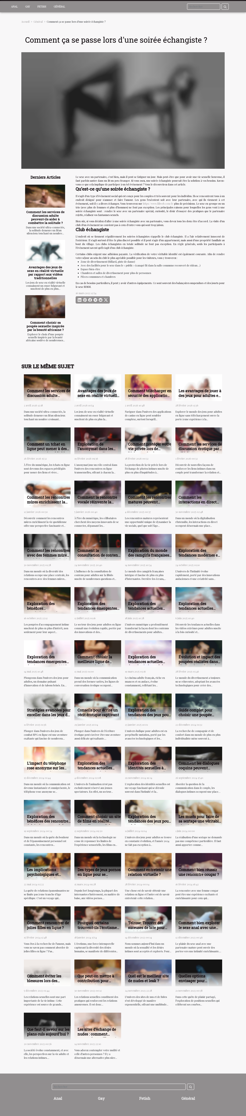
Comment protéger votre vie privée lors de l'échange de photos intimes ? (149, 451)
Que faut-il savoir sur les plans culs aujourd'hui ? (48, 1031)
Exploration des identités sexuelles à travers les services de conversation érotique (147, 770)
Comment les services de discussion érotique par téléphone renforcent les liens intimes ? (200, 451)
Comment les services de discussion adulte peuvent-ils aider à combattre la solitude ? (45, 217)
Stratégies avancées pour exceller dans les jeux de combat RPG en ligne (49, 715)
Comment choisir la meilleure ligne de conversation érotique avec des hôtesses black (98, 664)
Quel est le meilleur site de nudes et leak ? (148, 978)
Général (59, 6)
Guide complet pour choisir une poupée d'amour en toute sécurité (195, 717)
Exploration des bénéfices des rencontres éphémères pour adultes (48, 821)
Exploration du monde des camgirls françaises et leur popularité (148, 555)
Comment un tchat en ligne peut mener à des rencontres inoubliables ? (47, 451)
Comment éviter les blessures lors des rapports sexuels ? (44, 981)
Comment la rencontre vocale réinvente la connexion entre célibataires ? (97, 504)
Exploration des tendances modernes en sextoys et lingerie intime (199, 557)
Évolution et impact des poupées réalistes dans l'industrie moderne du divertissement (199, 664)
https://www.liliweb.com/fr (158, 203)
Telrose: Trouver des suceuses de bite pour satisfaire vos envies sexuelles (146, 930)
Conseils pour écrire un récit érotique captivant (98, 712)
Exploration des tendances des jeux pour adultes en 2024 (149, 821)
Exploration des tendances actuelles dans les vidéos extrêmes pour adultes (200, 610)
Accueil (25, 21)
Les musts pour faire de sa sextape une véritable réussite (200, 821)
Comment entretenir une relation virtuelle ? (149, 872)
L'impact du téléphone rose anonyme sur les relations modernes (46, 768)
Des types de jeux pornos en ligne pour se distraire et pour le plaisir (99, 876)
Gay (27, 6)
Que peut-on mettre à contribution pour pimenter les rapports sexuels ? (96, 983)
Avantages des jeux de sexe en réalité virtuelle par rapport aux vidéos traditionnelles (45, 272)
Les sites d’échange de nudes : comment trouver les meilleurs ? (97, 1034)
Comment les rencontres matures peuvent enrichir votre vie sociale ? (149, 504)
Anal (14, 6)
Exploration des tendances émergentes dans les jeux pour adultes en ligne (97, 610)
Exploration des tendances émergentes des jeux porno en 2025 (47, 662)
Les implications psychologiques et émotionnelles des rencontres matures (44, 876)
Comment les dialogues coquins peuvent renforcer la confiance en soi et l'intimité (199, 770)
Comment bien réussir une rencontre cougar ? (199, 872)
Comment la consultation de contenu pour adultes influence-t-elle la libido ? (99, 557)
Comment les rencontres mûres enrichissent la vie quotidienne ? (48, 502)
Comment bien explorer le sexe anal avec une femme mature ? (199, 928)
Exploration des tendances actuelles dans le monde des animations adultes (95, 770)
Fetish (41, 6)
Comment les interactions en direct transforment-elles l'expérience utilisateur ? (200, 504)
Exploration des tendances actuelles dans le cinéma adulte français (147, 664)
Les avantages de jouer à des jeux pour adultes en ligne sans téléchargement (200, 397)
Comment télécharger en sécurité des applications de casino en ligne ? (149, 395)
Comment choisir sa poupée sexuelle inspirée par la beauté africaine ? (45, 326)
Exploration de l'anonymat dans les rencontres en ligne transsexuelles (95, 451)
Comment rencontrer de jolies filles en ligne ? (48, 925)
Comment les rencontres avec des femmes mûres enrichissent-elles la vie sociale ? (48, 557)
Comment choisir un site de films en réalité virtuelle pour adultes (99, 821)
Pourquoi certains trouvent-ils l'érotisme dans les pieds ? (97, 928)
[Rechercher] (203, 6)
